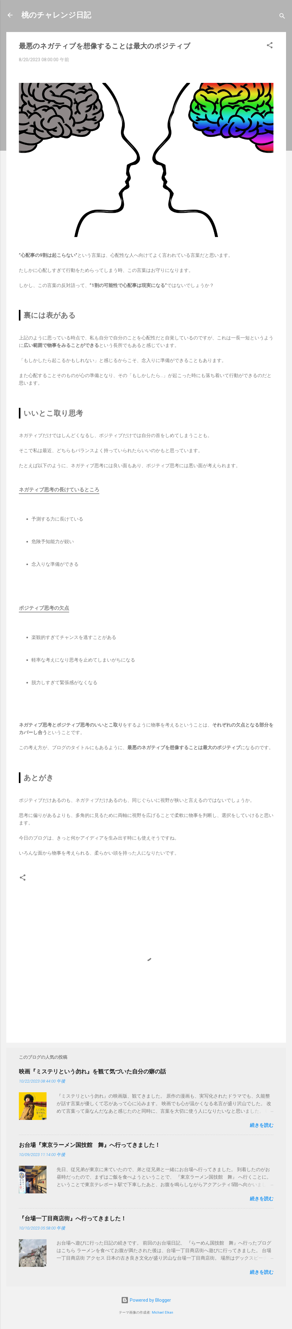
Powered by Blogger (146, 1300)
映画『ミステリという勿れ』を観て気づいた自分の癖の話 (92, 1071)
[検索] (282, 17)
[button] (269, 46)
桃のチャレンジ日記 (56, 15)
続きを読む (261, 1125)
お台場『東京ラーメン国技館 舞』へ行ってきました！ (89, 1145)
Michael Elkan (162, 1312)
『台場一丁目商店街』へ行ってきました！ (72, 1218)
